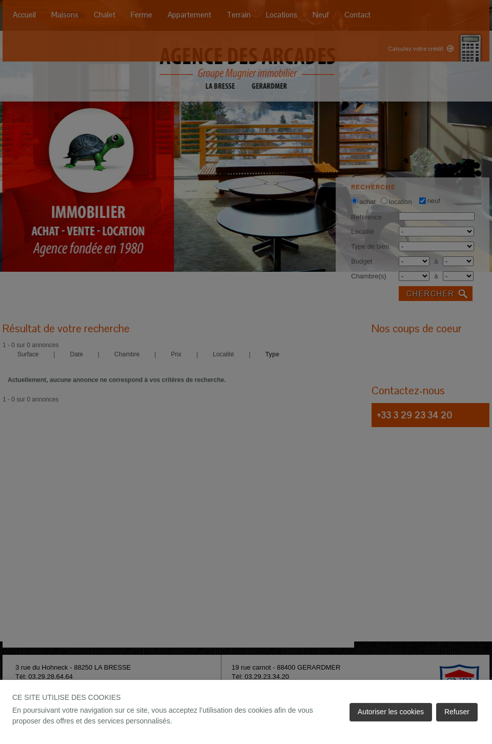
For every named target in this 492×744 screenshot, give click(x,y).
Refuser (456, 712)
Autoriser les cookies (391, 712)
